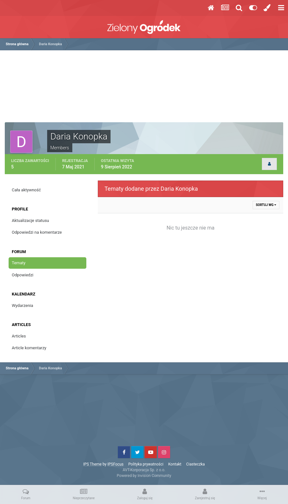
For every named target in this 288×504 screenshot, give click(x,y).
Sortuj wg (266, 205)
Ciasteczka (195, 464)
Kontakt (174, 464)
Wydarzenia (22, 305)
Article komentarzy (29, 347)
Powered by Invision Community (144, 475)
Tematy (18, 262)
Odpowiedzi (22, 275)
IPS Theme (92, 464)
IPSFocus (115, 464)
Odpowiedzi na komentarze (37, 232)
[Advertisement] (144, 88)
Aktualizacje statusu (30, 220)
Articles (19, 336)
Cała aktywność (26, 190)
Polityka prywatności (145, 464)
